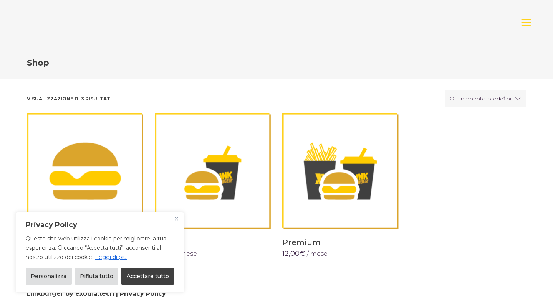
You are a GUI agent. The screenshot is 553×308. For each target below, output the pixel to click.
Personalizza (48, 276)
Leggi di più (111, 257)
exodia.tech (94, 293)
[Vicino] (176, 218)
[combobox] (486, 99)
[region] (99, 252)
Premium (301, 242)
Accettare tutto (148, 276)
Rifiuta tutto (96, 276)
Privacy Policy (143, 293)
